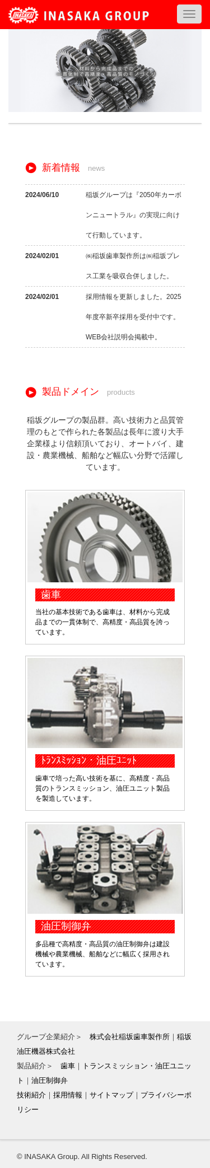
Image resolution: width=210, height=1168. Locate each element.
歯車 (67, 1066)
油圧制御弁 (49, 1080)
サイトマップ (111, 1095)
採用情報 (67, 1095)
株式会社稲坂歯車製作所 (130, 1036)
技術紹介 (31, 1095)
